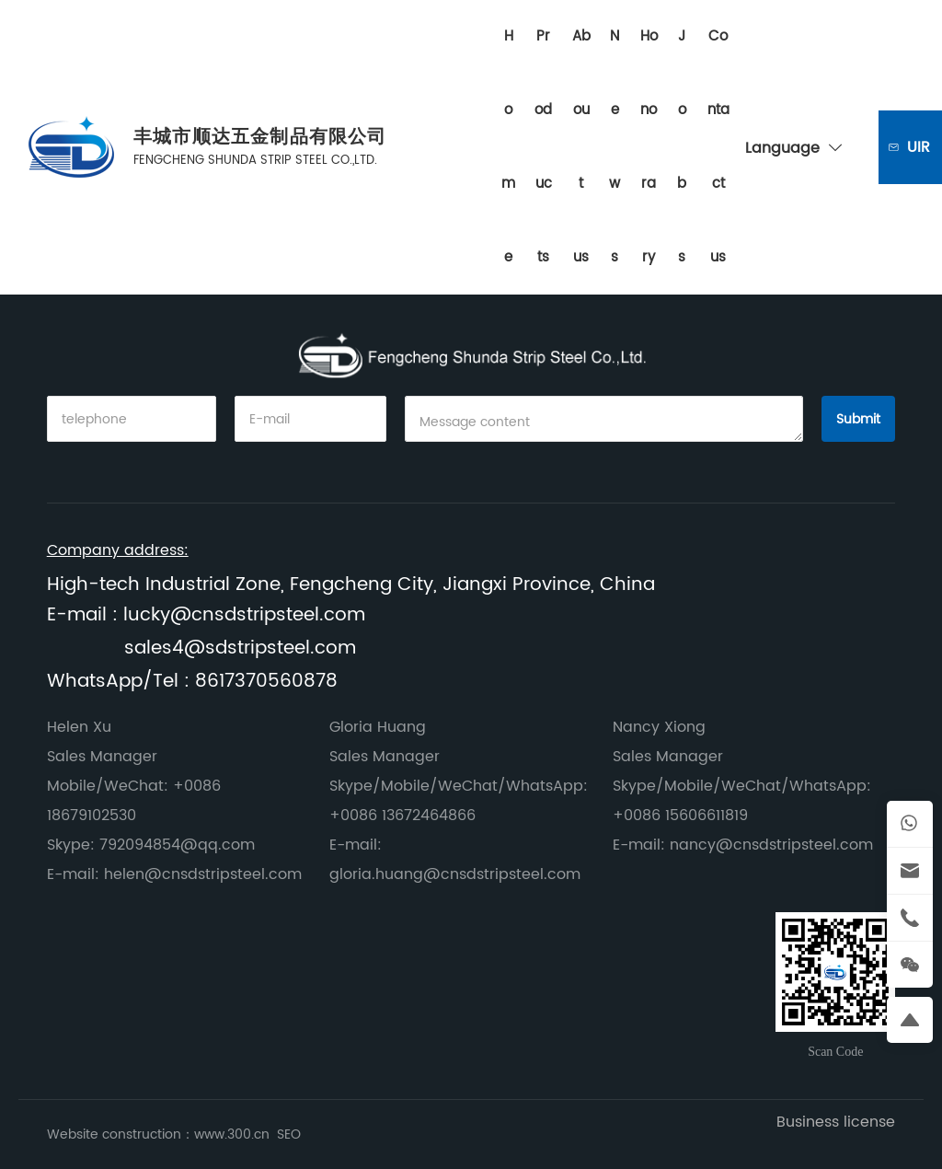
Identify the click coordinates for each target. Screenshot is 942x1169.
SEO (289, 1134)
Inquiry (920, 147)
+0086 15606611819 (680, 816)
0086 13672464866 (408, 816)
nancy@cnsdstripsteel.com (771, 845)
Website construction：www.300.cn (160, 1134)
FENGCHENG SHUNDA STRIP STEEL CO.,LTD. (255, 160)
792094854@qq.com (177, 845)
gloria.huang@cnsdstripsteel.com (454, 874)
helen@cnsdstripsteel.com (203, 874)
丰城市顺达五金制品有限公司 (260, 137)
